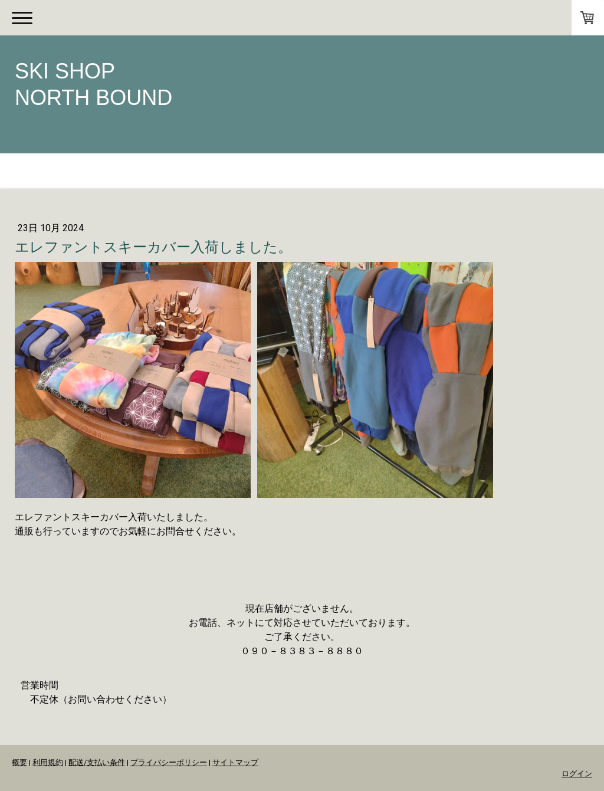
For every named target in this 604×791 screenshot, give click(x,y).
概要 (19, 762)
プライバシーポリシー (168, 762)
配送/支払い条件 (96, 762)
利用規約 (47, 762)
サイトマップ (235, 762)
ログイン (577, 773)
